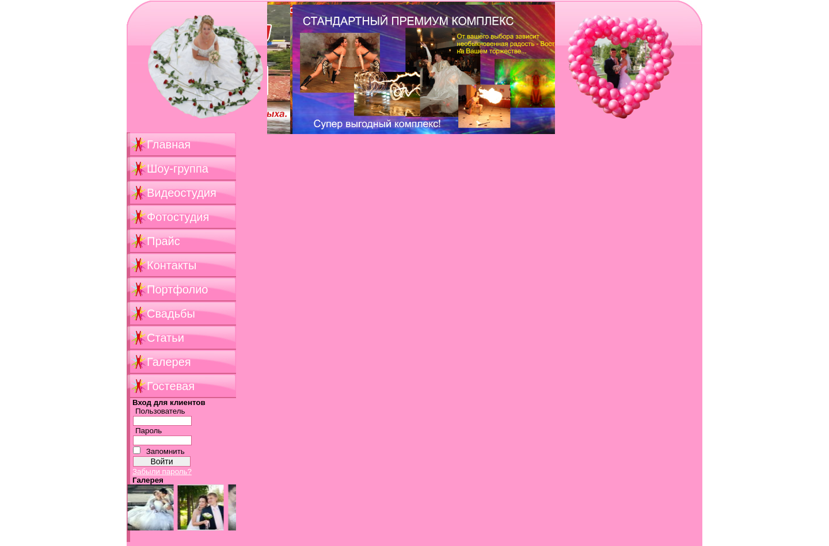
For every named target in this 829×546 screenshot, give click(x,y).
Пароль (148, 430)
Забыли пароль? (162, 471)
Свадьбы (171, 313)
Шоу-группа (177, 168)
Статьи (165, 337)
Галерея (169, 362)
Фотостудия (178, 217)
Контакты (171, 265)
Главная (169, 144)
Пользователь (160, 411)
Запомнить (165, 451)
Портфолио (177, 289)
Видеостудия (181, 192)
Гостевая (171, 386)
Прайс (163, 241)
